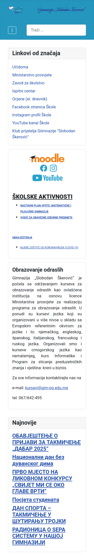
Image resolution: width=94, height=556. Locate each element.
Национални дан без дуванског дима (38, 460)
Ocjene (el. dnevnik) (29, 99)
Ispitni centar (23, 91)
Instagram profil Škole (31, 115)
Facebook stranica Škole (34, 107)
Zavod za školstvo (28, 83)
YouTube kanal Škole (30, 123)
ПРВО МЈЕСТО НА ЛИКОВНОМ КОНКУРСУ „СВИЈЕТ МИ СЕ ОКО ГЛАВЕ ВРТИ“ (42, 481)
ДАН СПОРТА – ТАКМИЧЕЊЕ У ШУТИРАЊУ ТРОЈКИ (39, 514)
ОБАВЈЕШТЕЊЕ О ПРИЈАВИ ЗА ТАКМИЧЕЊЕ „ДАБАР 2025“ (46, 442)
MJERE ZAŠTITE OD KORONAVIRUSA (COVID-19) (49, 247)
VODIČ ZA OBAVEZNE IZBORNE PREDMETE (46, 217)
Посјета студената (35, 500)
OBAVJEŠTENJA (22, 237)
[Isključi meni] (12, 30)
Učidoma (20, 67)
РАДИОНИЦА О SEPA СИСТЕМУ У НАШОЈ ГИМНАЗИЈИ (38, 536)
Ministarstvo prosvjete (32, 75)
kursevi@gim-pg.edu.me (46, 387)
